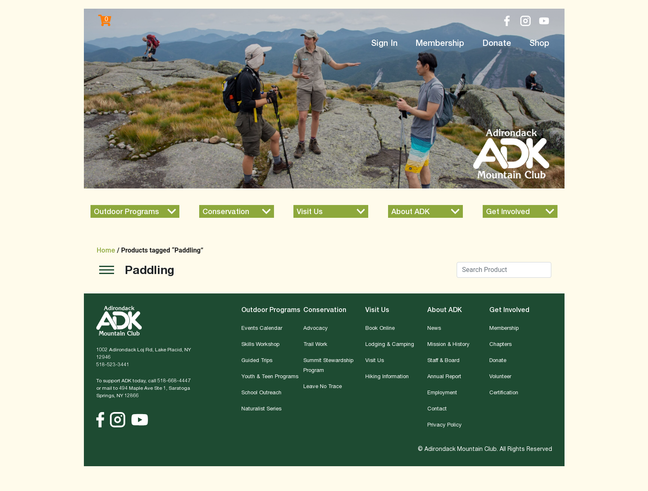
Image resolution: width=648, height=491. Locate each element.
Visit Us (374, 360)
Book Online (380, 327)
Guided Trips (256, 360)
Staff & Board (443, 360)
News (434, 327)
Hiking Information (387, 376)
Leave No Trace (322, 386)
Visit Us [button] (377, 310)
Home (106, 250)
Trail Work (315, 344)
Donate (496, 43)
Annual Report (444, 376)
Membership (440, 43)
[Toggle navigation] (107, 271)
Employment (442, 392)
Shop (539, 43)
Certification (503, 392)
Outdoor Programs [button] (270, 310)
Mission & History (448, 344)
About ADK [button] (444, 310)
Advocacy (315, 327)
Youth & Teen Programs (269, 376)
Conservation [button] (324, 310)
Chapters (500, 344)
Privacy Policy (444, 424)
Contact (437, 408)
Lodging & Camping (389, 344)
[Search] (504, 270)
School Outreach (261, 392)
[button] (135, 211)
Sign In (384, 43)
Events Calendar (261, 327)
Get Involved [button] (509, 310)
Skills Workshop (260, 344)
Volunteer (500, 376)
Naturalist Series (261, 408)
